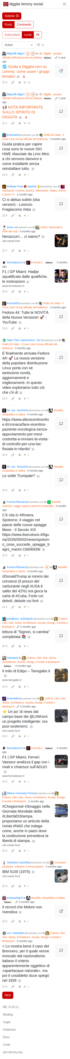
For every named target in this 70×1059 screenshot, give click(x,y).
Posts (8, 24)
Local (27, 34)
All (37, 34)
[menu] (64, 4)
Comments (24, 24)
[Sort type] (19, 45)
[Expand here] (61, 240)
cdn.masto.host (11, 240)
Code (6, 1044)
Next (8, 995)
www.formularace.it (13, 285)
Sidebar (12, 15)
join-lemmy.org (12, 1052)
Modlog (8, 1014)
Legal (6, 1022)
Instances (9, 1029)
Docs (6, 1037)
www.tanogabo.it (11, 679)
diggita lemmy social (23, 4)
